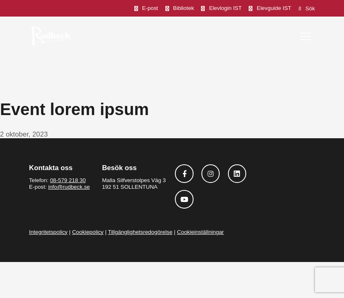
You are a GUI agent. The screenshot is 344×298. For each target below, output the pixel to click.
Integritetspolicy (48, 232)
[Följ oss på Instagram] (210, 173)
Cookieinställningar (200, 232)
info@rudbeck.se (69, 187)
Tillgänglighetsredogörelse (140, 232)
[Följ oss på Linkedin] (237, 173)
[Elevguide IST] (270, 8)
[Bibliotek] (179, 8)
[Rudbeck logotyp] (50, 35)
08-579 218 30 (68, 180)
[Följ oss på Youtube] (184, 199)
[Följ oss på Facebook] (184, 173)
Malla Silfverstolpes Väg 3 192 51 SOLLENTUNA (134, 183)
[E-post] (146, 8)
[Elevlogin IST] (221, 8)
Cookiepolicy (88, 232)
